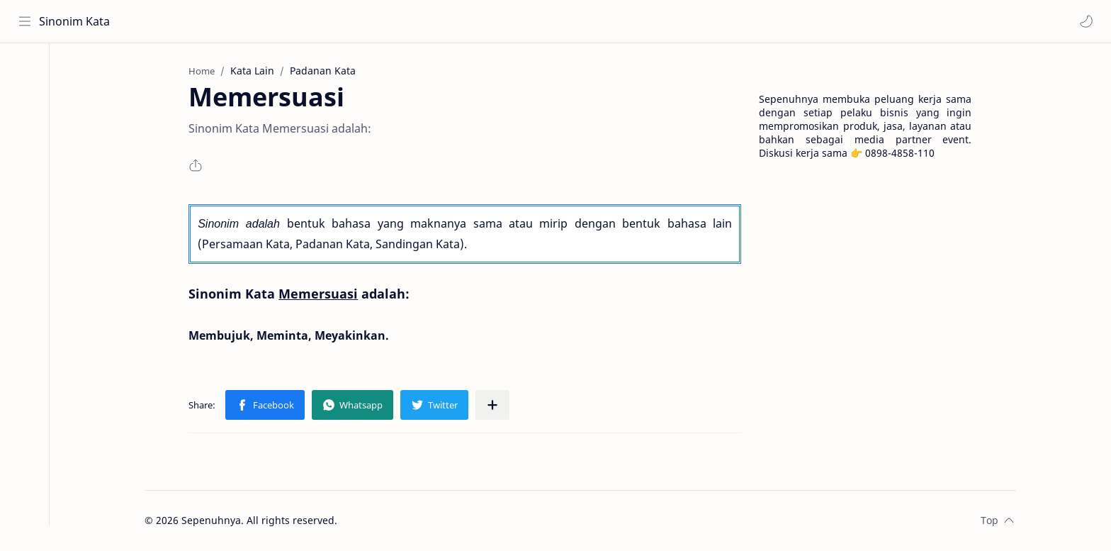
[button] (1086, 21)
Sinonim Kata (74, 21)
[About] (25, 100)
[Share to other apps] (495, 405)
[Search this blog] (294, 21)
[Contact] (25, 128)
